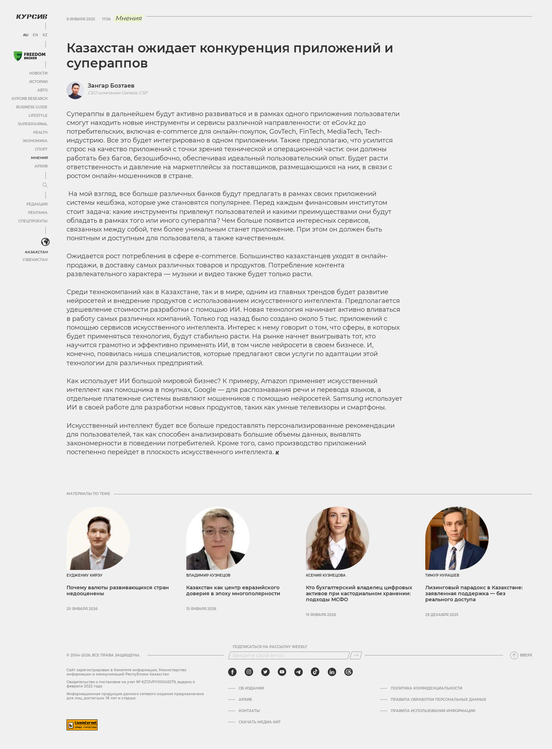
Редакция (37, 204)
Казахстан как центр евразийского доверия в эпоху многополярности (233, 590)
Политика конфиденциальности (426, 688)
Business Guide (32, 107)
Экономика (35, 141)
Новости (38, 73)
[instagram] (249, 672)
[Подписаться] (356, 655)
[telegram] (298, 672)
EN (35, 35)
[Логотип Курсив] (32, 16)
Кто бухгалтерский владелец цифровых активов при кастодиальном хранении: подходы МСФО (359, 593)
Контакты (249, 711)
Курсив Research (30, 98)
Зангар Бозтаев (111, 85)
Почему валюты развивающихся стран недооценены (118, 590)
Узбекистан (35, 260)
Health (40, 132)
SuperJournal (33, 124)
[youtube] (282, 672)
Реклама (38, 212)
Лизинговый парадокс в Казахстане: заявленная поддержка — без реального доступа (473, 593)
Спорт (41, 149)
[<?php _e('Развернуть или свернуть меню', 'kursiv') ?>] (45, 242)
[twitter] (265, 672)
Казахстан (36, 252)
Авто (42, 90)
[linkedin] (331, 672)
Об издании (251, 688)
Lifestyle (38, 115)
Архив (41, 166)
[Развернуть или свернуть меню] (45, 185)
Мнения (39, 157)
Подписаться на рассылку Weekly (270, 647)
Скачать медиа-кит (260, 722)
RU (25, 35)
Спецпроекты (33, 221)
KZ (45, 35)
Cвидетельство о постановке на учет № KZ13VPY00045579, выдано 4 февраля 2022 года (131, 684)
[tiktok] (315, 672)
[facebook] (232, 672)
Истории (38, 82)
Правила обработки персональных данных (438, 700)
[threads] (348, 672)
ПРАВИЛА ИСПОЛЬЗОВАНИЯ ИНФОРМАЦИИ (433, 711)
